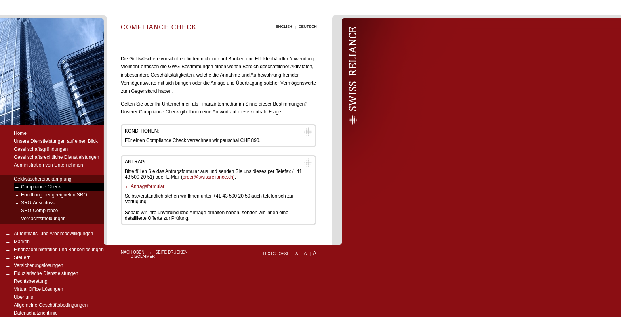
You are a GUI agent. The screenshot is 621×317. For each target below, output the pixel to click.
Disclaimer (143, 256)
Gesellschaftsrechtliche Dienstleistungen (56, 157)
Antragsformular (147, 186)
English (284, 26)
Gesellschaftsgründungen (41, 149)
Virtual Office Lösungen (38, 289)
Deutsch (308, 26)
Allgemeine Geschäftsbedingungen (51, 305)
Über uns (23, 297)
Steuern (22, 257)
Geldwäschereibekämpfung (42, 179)
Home (20, 133)
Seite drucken (171, 252)
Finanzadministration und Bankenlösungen (59, 249)
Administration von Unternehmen (48, 165)
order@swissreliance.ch (208, 177)
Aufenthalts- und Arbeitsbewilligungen (53, 233)
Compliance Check (41, 187)
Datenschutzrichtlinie (36, 313)
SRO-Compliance (39, 210)
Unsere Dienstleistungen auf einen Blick (56, 141)
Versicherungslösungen (38, 265)
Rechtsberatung (31, 281)
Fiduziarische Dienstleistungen (46, 273)
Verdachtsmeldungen (43, 218)
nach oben (132, 252)
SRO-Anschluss (38, 203)
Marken (22, 241)
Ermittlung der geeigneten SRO (54, 195)
